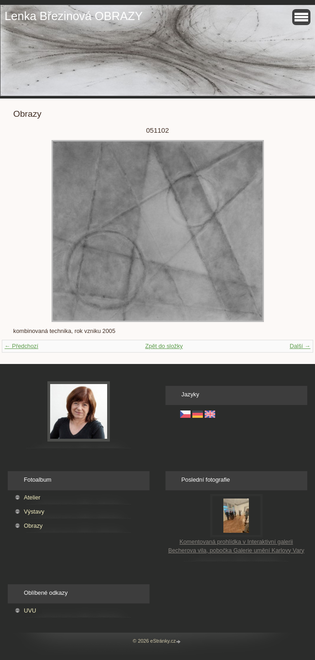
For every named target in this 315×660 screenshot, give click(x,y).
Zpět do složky (164, 346)
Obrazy (33, 525)
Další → (299, 346)
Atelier (32, 497)
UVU (30, 610)
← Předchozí (21, 346)
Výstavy (34, 511)
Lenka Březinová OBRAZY (74, 16)
